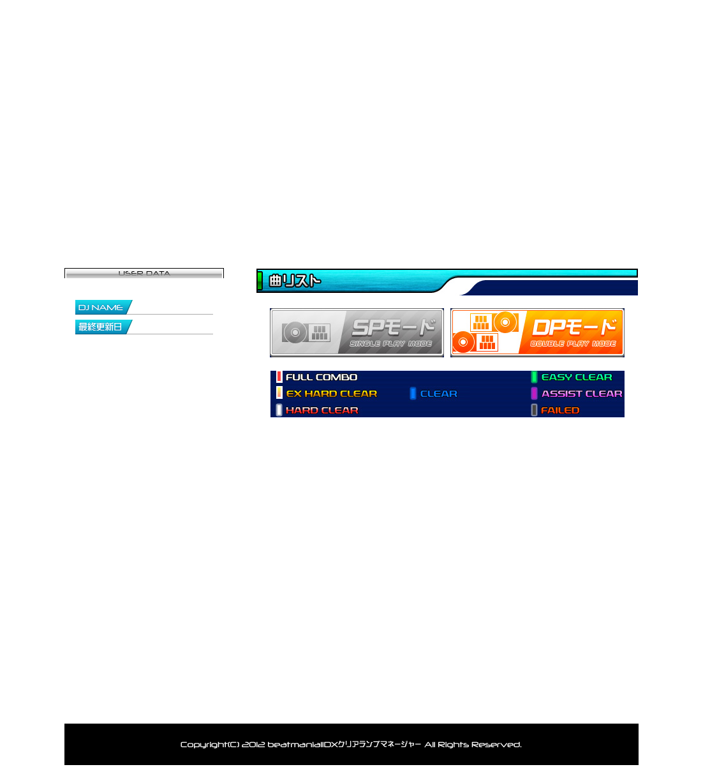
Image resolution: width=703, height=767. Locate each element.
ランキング (495, 213)
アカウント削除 (417, 706)
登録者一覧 (304, 213)
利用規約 (488, 706)
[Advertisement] (405, 584)
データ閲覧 (399, 213)
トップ (138, 706)
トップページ (112, 213)
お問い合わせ (591, 213)
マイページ (208, 213)
